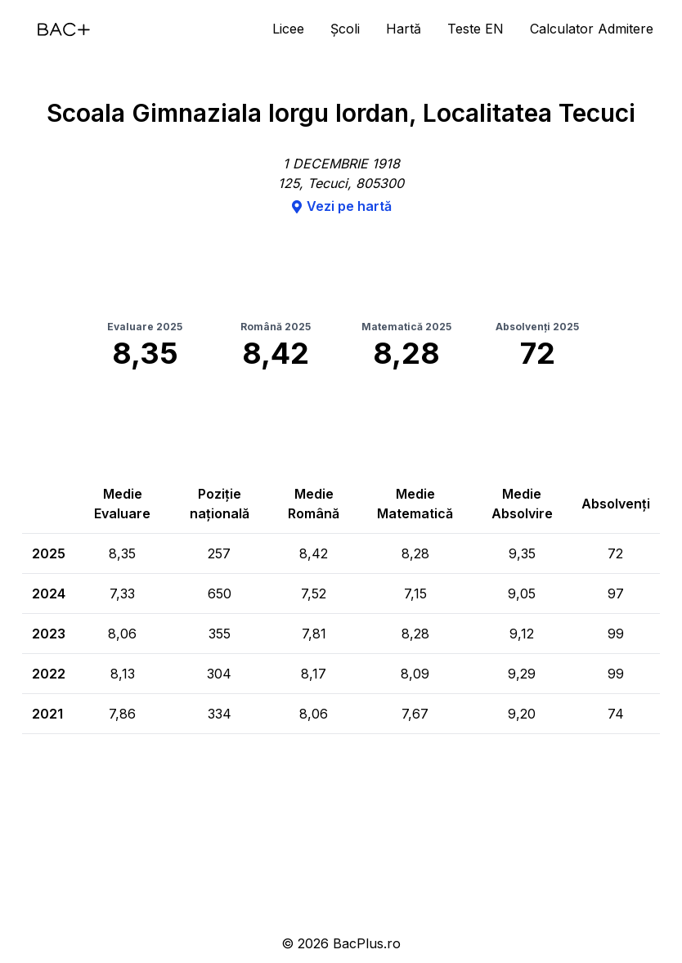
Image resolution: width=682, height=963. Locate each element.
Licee (288, 28)
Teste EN (475, 28)
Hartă (403, 28)
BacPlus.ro (367, 943)
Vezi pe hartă (341, 206)
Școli (345, 28)
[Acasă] (64, 29)
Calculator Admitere (591, 28)
